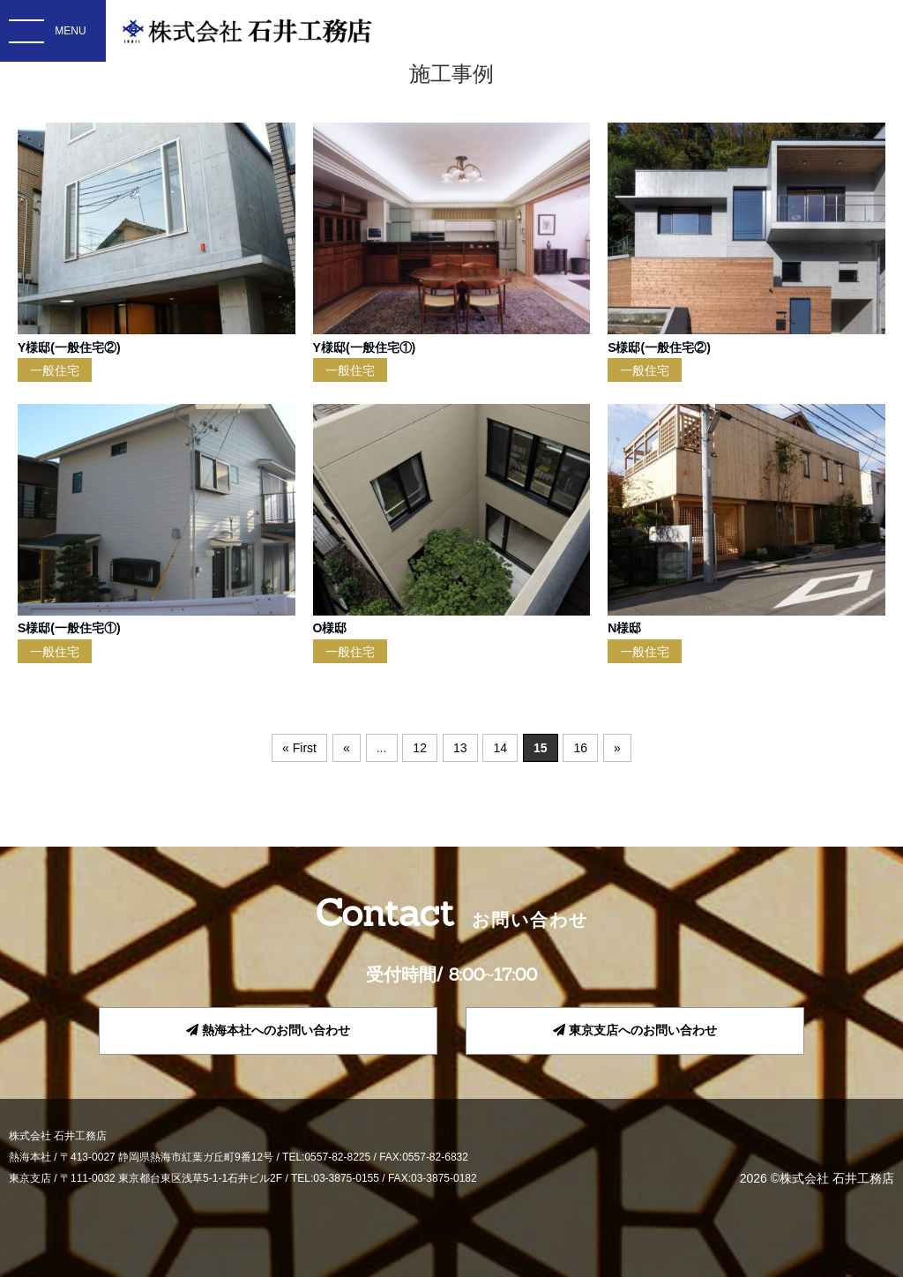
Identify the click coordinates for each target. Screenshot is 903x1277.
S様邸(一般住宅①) (69, 628)
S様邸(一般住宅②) (659, 347)
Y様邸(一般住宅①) (364, 347)
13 (460, 748)
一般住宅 (54, 370)
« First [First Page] (299, 748)
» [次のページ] (617, 748)
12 (420, 748)
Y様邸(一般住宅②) (69, 347)
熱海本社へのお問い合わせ (268, 1030)
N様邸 (624, 628)
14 (500, 748)
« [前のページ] (346, 748)
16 (581, 748)
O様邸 (330, 628)
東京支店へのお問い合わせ (635, 1030)
